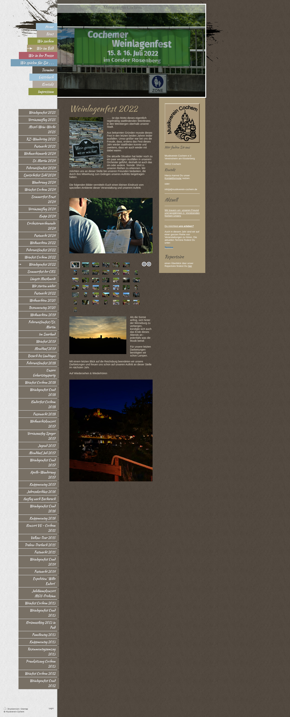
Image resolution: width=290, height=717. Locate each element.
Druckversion (12, 709)
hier (190, 266)
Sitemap (24, 709)
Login (51, 708)
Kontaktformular (173, 178)
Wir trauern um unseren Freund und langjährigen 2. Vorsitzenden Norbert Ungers (182, 213)
